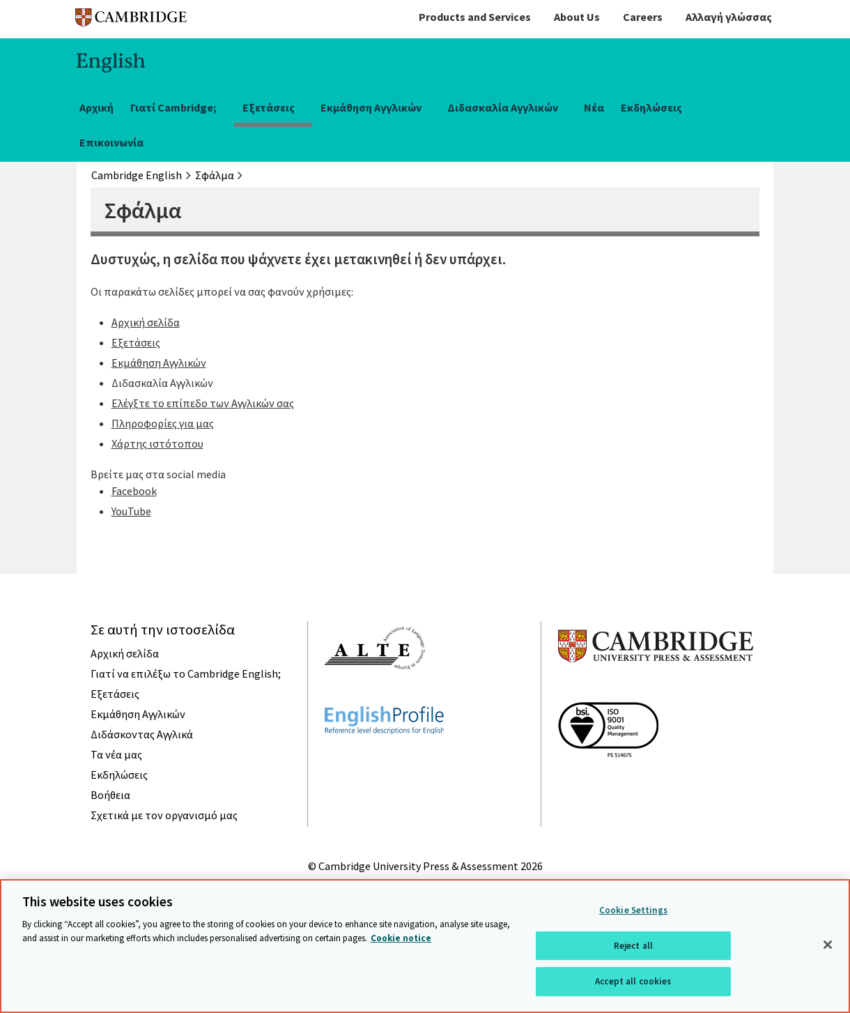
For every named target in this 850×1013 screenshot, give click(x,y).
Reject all (633, 946)
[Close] (827, 944)
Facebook (134, 491)
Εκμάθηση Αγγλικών (371, 107)
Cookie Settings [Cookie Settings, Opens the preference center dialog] (633, 910)
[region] (425, 946)
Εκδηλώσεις (651, 107)
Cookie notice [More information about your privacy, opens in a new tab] (401, 938)
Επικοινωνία (111, 142)
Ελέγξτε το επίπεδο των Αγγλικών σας (202, 403)
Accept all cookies (633, 981)
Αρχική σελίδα (145, 322)
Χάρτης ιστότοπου (157, 443)
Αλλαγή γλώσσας (729, 17)
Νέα (594, 107)
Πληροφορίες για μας (162, 423)
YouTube (131, 511)
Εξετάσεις (268, 107)
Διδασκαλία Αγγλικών (502, 107)
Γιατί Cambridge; (173, 107)
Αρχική (96, 107)
